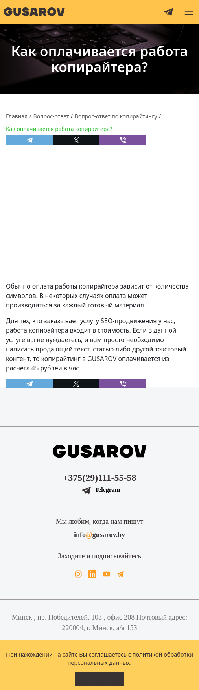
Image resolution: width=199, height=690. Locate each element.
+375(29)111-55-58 (99, 477)
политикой (147, 654)
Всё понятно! (99, 679)
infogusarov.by (99, 534)
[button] (188, 11)
